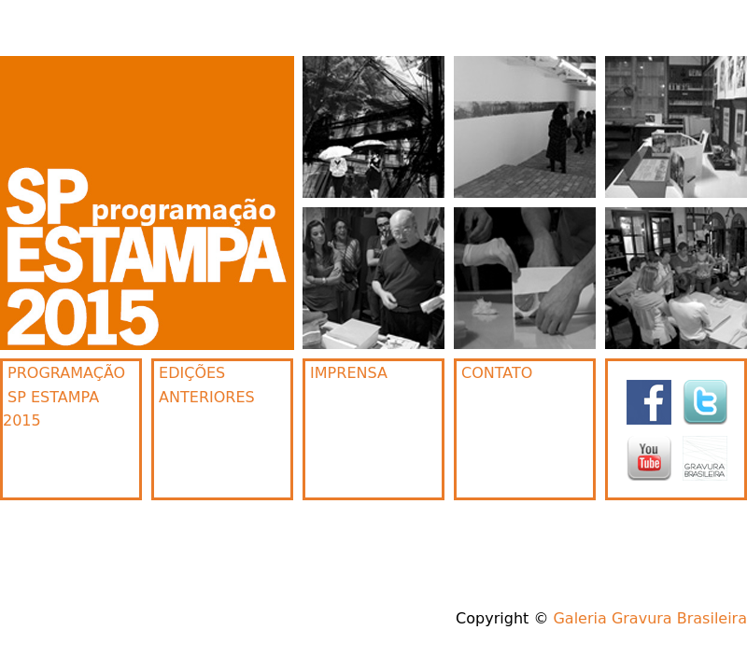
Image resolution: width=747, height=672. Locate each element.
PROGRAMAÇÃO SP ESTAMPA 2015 (64, 396)
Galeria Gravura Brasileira (650, 618)
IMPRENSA (346, 373)
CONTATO (494, 373)
